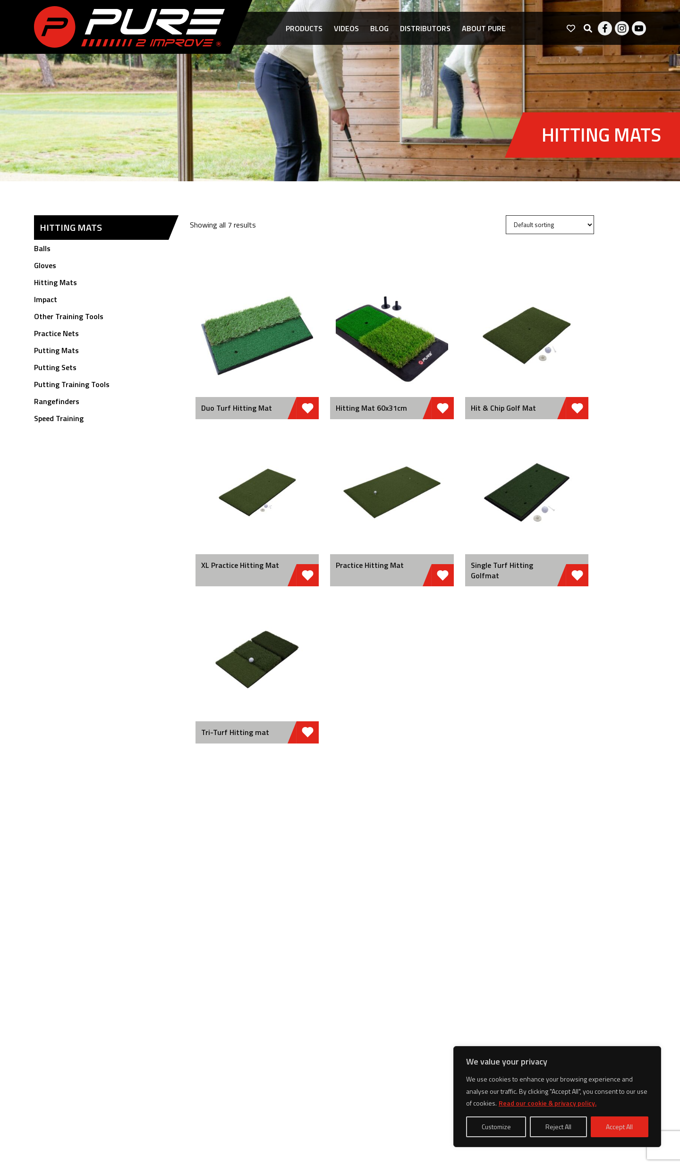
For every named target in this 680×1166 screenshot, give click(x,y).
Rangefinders (56, 401)
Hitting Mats (55, 282)
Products (304, 28)
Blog (379, 28)
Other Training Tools (68, 316)
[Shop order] (550, 224)
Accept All (619, 1127)
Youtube (639, 28)
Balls (42, 248)
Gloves (45, 265)
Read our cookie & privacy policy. (547, 1103)
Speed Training (59, 418)
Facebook (605, 28)
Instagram (622, 28)
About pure (484, 28)
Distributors (425, 28)
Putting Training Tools (72, 384)
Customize (496, 1127)
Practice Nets (56, 333)
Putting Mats (56, 350)
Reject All (558, 1127)
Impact (45, 299)
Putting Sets (55, 367)
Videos (346, 28)
